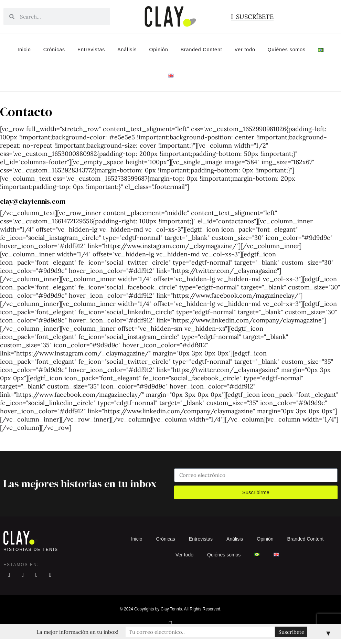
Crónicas (54, 49)
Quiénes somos (287, 49)
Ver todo (245, 49)
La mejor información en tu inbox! (110, 631)
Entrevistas (91, 49)
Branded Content (201, 49)
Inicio (24, 49)
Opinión (158, 49)
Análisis (127, 49)
